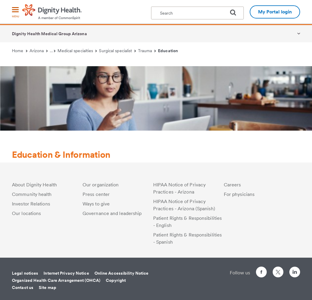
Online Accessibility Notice (121, 273)
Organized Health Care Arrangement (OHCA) (56, 280)
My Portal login (275, 12)
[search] (235, 12)
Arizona (39, 50)
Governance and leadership (112, 213)
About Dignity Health (34, 185)
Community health (32, 194)
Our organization (101, 185)
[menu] (15, 12)
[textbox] (197, 13)
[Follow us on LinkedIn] (294, 273)
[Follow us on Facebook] (261, 273)
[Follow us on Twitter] (278, 269)
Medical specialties (77, 50)
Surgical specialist (117, 50)
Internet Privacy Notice (66, 273)
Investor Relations (31, 204)
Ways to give (96, 204)
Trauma (147, 50)
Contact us (22, 287)
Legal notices (25, 273)
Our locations (26, 213)
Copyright (116, 280)
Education (168, 50)
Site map (47, 287)
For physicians (239, 194)
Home (19, 50)
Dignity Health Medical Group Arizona (49, 33)
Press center (96, 194)
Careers (232, 185)
